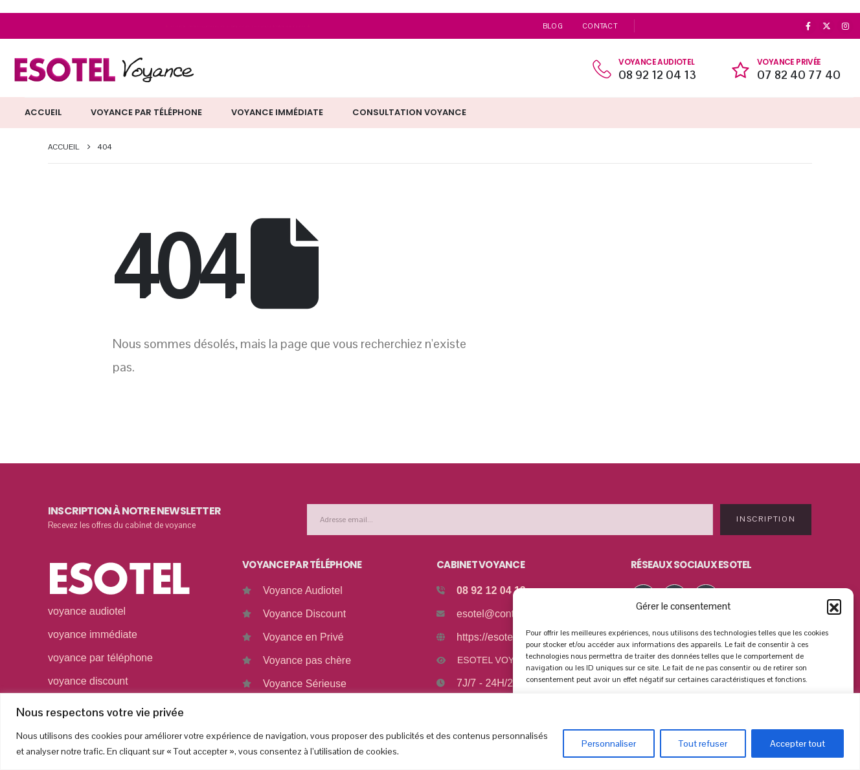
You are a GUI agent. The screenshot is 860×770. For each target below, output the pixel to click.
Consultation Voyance (409, 112)
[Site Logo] (103, 69)
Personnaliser (609, 743)
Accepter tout (797, 743)
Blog (553, 25)
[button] (834, 606)
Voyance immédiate (277, 112)
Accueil (43, 112)
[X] (827, 26)
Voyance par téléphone (146, 112)
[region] (430, 731)
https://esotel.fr (491, 637)
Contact (599, 25)
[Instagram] (845, 26)
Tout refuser (703, 743)
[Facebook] (808, 26)
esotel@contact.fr (497, 613)
